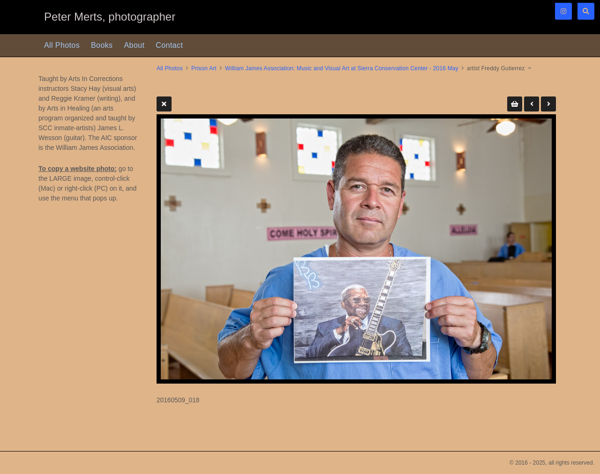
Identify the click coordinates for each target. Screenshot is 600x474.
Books (101, 45)
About (134, 45)
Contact (169, 45)
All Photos (62, 45)
